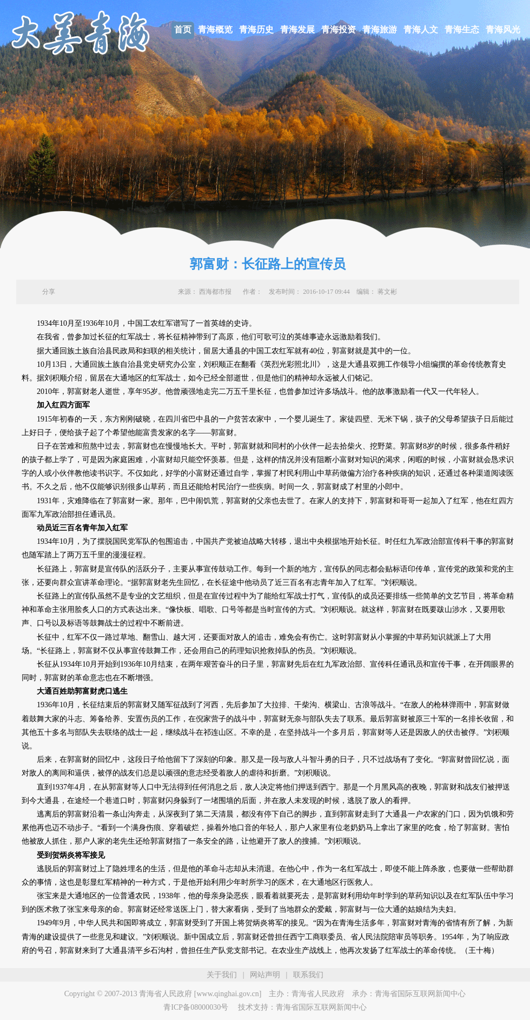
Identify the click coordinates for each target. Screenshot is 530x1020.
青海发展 (297, 29)
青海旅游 (379, 29)
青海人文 (420, 29)
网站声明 (265, 975)
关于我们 (222, 975)
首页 (182, 29)
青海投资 (338, 29)
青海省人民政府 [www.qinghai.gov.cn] (200, 994)
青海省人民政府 (318, 994)
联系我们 (308, 975)
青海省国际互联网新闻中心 (420, 994)
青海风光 (503, 29)
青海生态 (462, 29)
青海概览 (215, 29)
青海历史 (256, 29)
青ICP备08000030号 (195, 1007)
